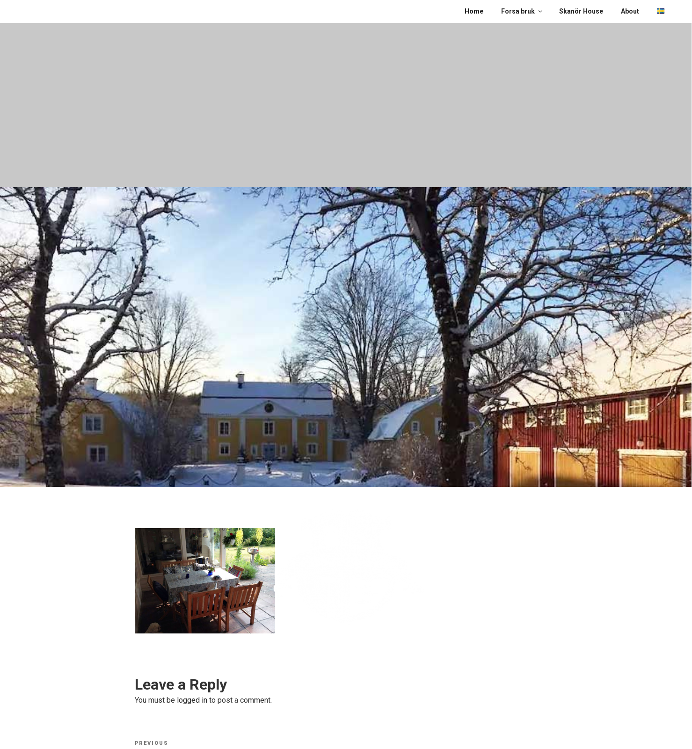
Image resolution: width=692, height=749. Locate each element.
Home (474, 11)
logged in (192, 700)
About (630, 11)
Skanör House (581, 11)
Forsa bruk (522, 11)
